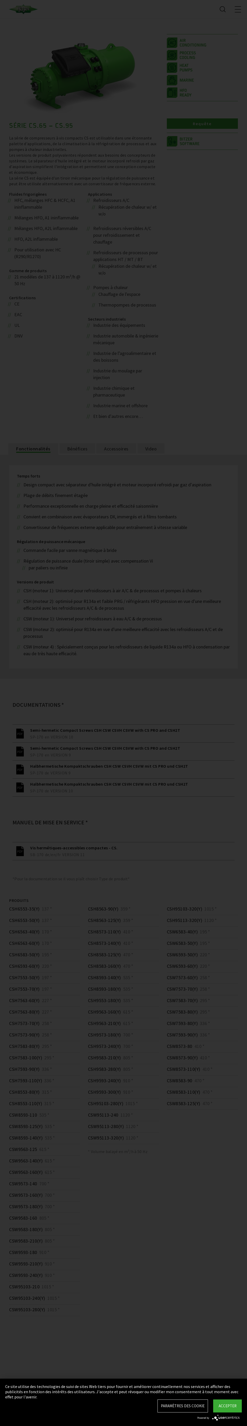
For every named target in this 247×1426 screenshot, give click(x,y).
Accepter (228, 1405)
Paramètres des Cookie (183, 1405)
